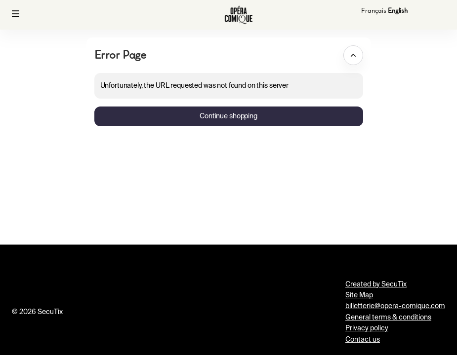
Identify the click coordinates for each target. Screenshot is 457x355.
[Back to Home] (239, 14)
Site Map (359, 295)
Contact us (362, 339)
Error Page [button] (120, 54)
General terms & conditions (388, 317)
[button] (16, 14)
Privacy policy (366, 328)
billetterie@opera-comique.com (395, 306)
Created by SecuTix (376, 284)
